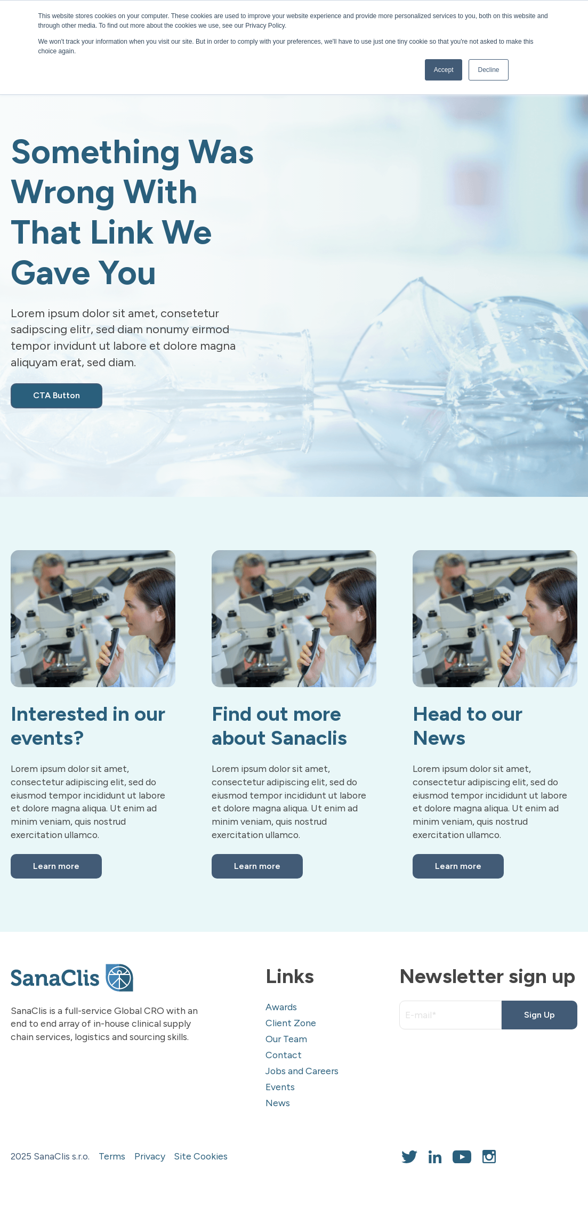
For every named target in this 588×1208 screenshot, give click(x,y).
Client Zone (290, 1022)
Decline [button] (488, 70)
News (277, 1102)
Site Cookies (201, 1156)
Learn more (56, 866)
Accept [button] (444, 70)
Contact (283, 1054)
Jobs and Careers (302, 1070)
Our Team (286, 1038)
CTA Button (56, 395)
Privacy (149, 1156)
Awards (281, 1006)
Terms (112, 1156)
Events (280, 1086)
